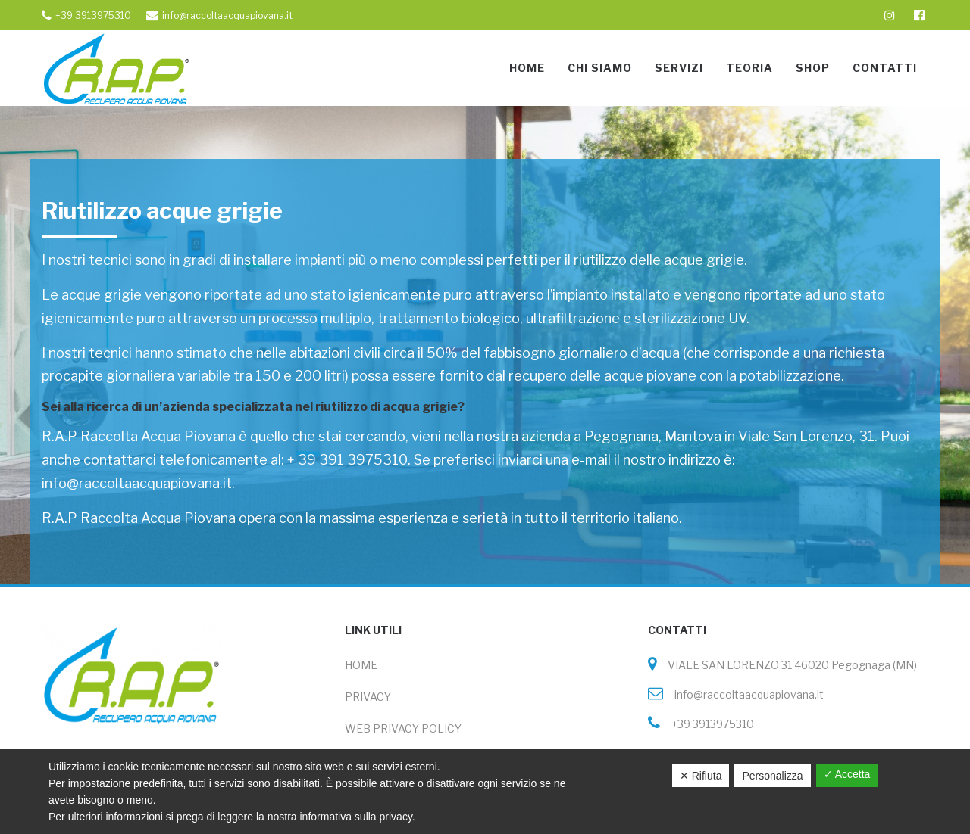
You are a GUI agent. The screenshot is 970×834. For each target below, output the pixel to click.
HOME (361, 664)
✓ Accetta (847, 774)
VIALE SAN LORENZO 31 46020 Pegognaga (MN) (786, 664)
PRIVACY (368, 696)
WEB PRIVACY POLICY (403, 728)
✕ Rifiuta (701, 776)
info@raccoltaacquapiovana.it (743, 694)
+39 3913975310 (707, 723)
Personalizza (772, 776)
